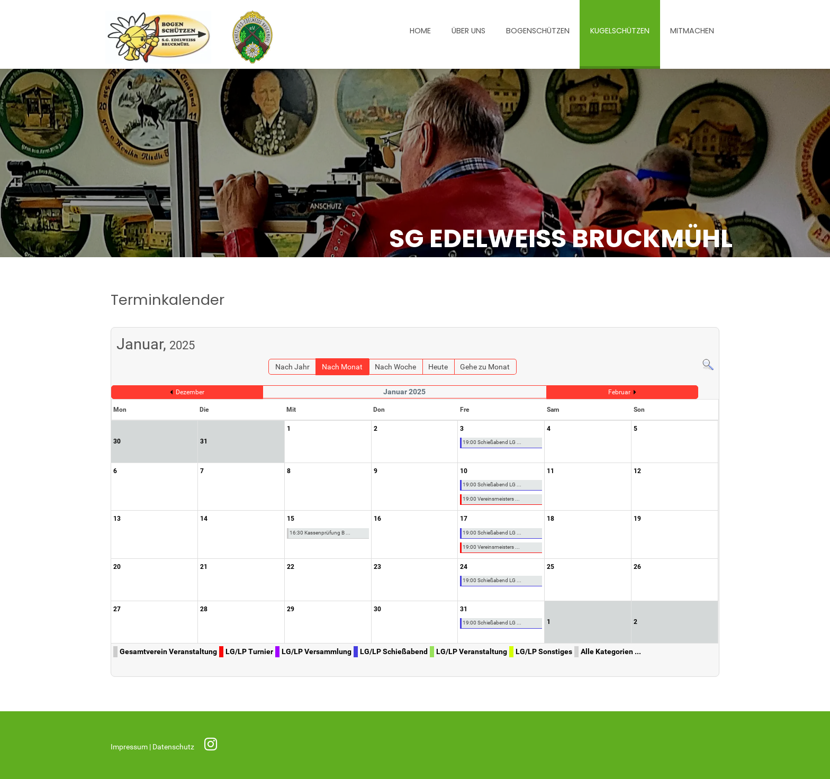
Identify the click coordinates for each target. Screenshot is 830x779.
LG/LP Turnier (249, 651)
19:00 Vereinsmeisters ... (491, 499)
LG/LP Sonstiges (544, 651)
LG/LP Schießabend (394, 651)
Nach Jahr (292, 367)
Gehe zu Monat (485, 367)
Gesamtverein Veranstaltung (168, 651)
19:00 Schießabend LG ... (492, 442)
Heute (438, 367)
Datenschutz (174, 746)
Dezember (190, 392)
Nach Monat (342, 367)
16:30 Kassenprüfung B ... (320, 533)
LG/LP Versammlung (316, 651)
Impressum (130, 746)
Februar (619, 392)
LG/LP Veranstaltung (471, 651)
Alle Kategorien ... (611, 651)
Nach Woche (395, 367)
